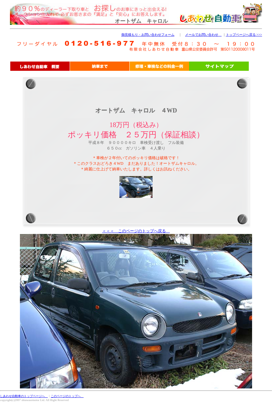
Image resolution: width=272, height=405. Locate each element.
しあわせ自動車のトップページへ (24, 396)
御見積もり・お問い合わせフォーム (147, 34)
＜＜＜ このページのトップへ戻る (136, 231)
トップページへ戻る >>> (244, 34)
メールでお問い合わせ (203, 34)
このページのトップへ (67, 396)
